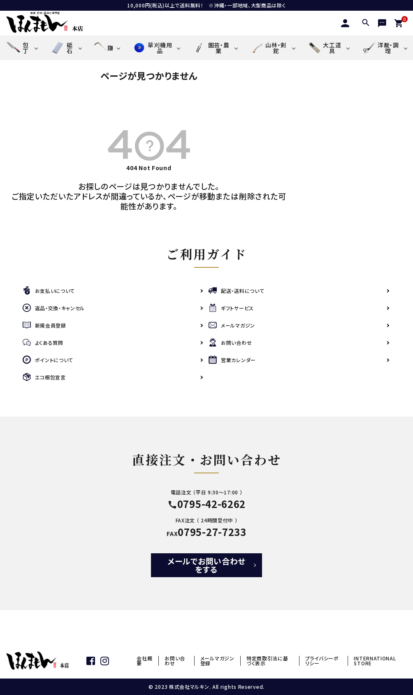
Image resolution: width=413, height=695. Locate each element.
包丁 (17, 47)
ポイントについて (48, 360)
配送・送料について (236, 290)
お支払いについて (49, 290)
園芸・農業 (210, 47)
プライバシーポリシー (322, 661)
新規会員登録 (44, 325)
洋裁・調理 (380, 47)
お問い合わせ (230, 342)
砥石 (61, 47)
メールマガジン (232, 325)
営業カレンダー (232, 360)
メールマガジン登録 (217, 661)
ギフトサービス (231, 308)
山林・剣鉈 (268, 47)
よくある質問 (43, 342)
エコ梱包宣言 (44, 377)
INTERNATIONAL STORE (375, 661)
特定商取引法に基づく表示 (267, 661)
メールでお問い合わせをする (206, 565)
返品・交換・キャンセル (54, 308)
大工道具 (324, 47)
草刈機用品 (152, 47)
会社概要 (144, 661)
